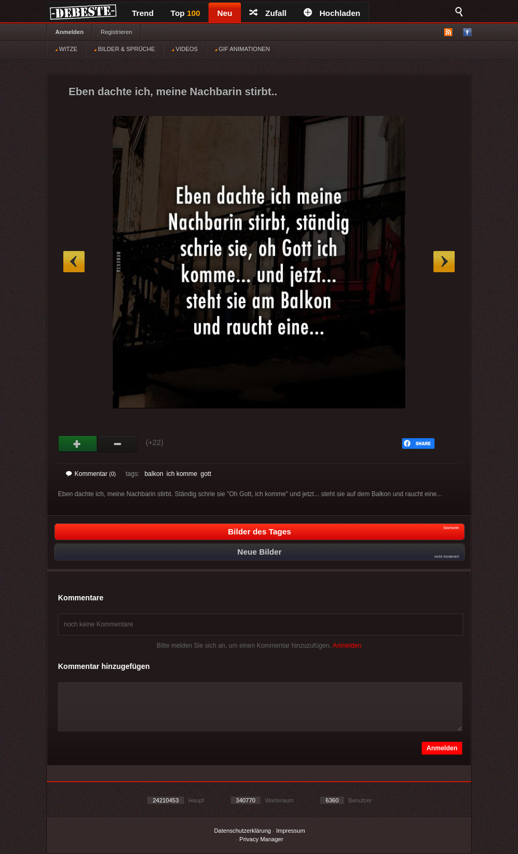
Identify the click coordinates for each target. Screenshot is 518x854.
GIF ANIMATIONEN (242, 49)
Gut (78, 444)
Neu (224, 13)
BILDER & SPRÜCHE (124, 49)
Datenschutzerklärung (242, 830)
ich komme (181, 474)
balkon (154, 474)
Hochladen (332, 13)
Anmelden (69, 32)
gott (205, 474)
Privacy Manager (261, 839)
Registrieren (116, 32)
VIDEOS (185, 49)
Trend (143, 13)
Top (185, 13)
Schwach (118, 444)
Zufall (268, 13)
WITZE (66, 49)
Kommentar (91, 474)
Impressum (290, 830)
